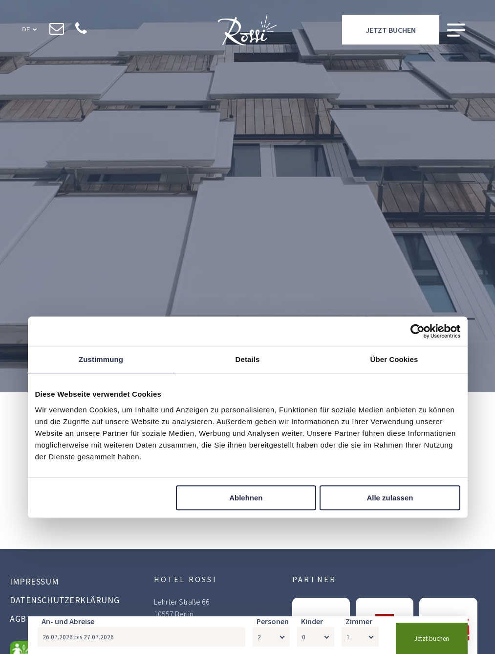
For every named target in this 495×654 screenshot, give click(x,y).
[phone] (81, 30)
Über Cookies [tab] (394, 360)
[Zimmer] (360, 637)
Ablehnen (245, 498)
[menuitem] (69, 582)
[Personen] (271, 637)
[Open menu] (456, 30)
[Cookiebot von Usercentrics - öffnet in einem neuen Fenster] (417, 331)
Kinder (312, 621)
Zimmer (358, 621)
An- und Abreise (68, 621)
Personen (273, 621)
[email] (57, 30)
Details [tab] (248, 360)
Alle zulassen (389, 498)
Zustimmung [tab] (101, 360)
